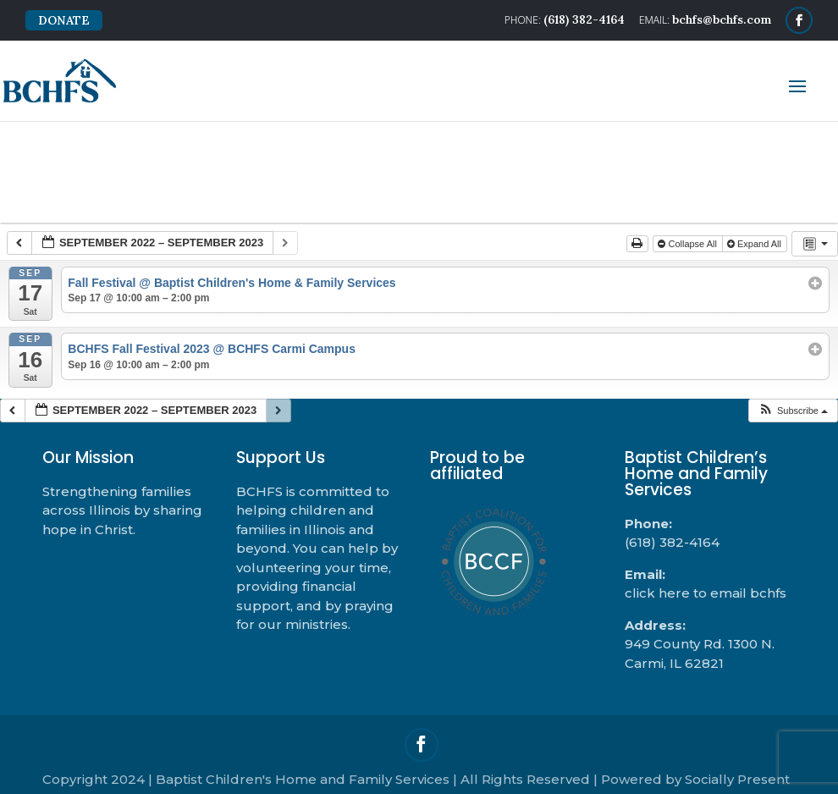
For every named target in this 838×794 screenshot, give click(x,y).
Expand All (755, 244)
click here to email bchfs (705, 593)
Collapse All (688, 244)
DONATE (64, 20)
